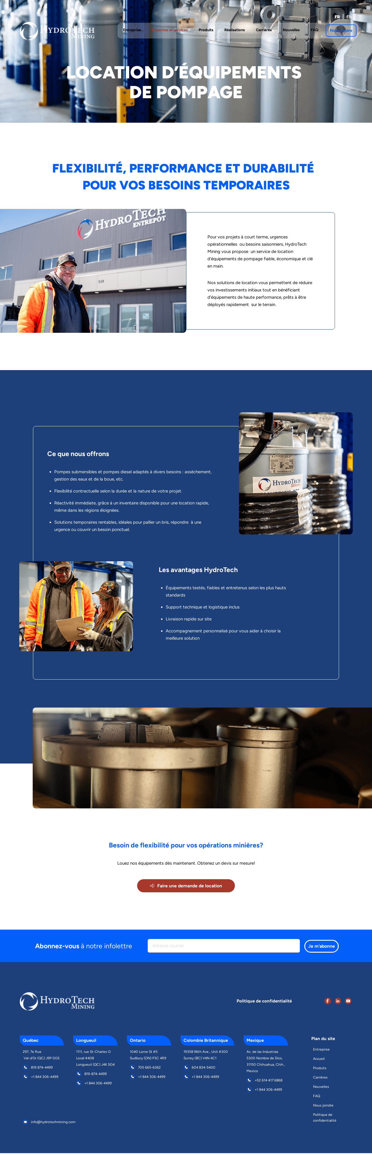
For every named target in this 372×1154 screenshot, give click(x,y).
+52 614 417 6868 (268, 1081)
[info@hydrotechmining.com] (25, 1122)
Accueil (319, 1060)
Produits (319, 1069)
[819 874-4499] (25, 1068)
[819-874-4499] (78, 1074)
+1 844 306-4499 (44, 1078)
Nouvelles (321, 1088)
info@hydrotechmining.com (53, 1123)
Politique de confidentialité (324, 1118)
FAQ (316, 1097)
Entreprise (321, 1050)
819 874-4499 (42, 1068)
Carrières (320, 1078)
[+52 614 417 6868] (249, 1081)
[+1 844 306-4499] (25, 1077)
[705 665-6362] (132, 1068)
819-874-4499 (95, 1075)
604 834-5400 (203, 1068)
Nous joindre (323, 1106)
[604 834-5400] (186, 1068)
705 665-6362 (149, 1068)
